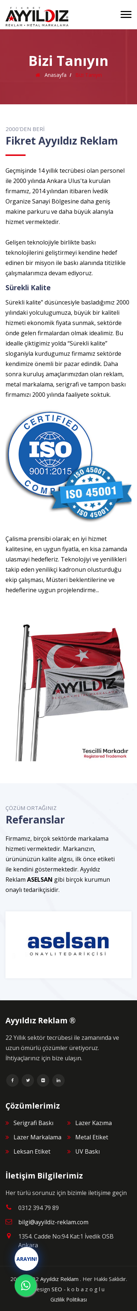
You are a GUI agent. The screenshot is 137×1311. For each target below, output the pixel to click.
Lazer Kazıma (93, 1123)
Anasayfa (54, 74)
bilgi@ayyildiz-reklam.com (53, 1222)
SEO (57, 1289)
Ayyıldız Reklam (59, 1278)
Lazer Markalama (37, 1137)
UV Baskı (87, 1151)
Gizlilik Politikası (68, 1299)
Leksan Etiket (32, 1151)
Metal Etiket (91, 1137)
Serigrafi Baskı (33, 1123)
